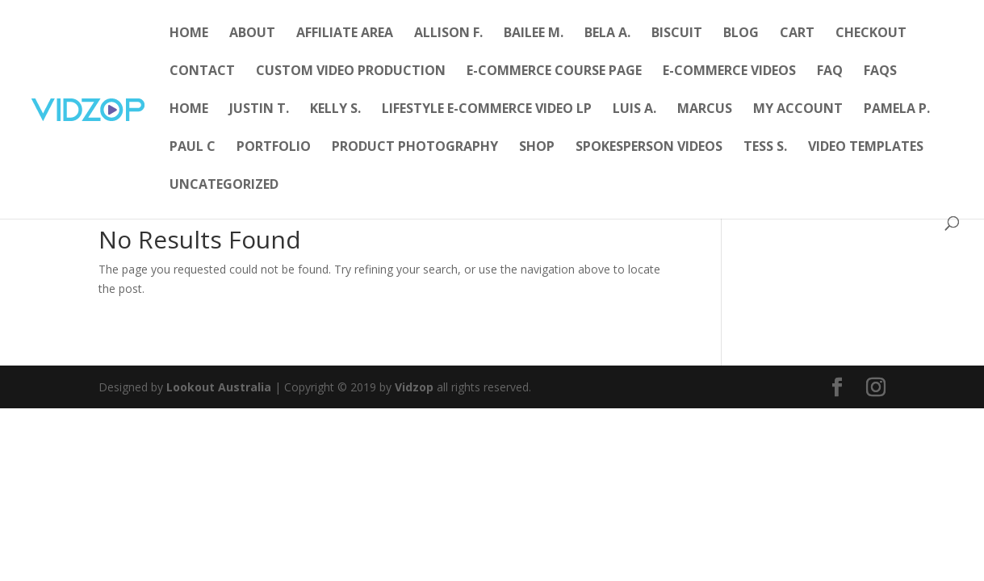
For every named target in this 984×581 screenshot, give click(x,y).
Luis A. (634, 109)
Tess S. (765, 147)
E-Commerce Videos (729, 72)
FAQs (880, 72)
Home (189, 34)
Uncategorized (224, 185)
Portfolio (274, 147)
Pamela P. (897, 109)
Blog (741, 34)
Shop (537, 147)
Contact (202, 72)
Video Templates (865, 147)
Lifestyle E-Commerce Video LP (487, 109)
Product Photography (415, 147)
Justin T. (259, 109)
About (252, 34)
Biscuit (676, 34)
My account (798, 109)
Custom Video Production (351, 72)
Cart (797, 34)
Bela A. (607, 34)
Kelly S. (335, 109)
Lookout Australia (218, 387)
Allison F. (448, 34)
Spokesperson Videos (649, 147)
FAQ (830, 72)
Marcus (704, 109)
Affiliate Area (344, 34)
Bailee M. (533, 34)
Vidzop (414, 387)
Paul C (193, 147)
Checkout (871, 34)
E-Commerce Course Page (554, 72)
